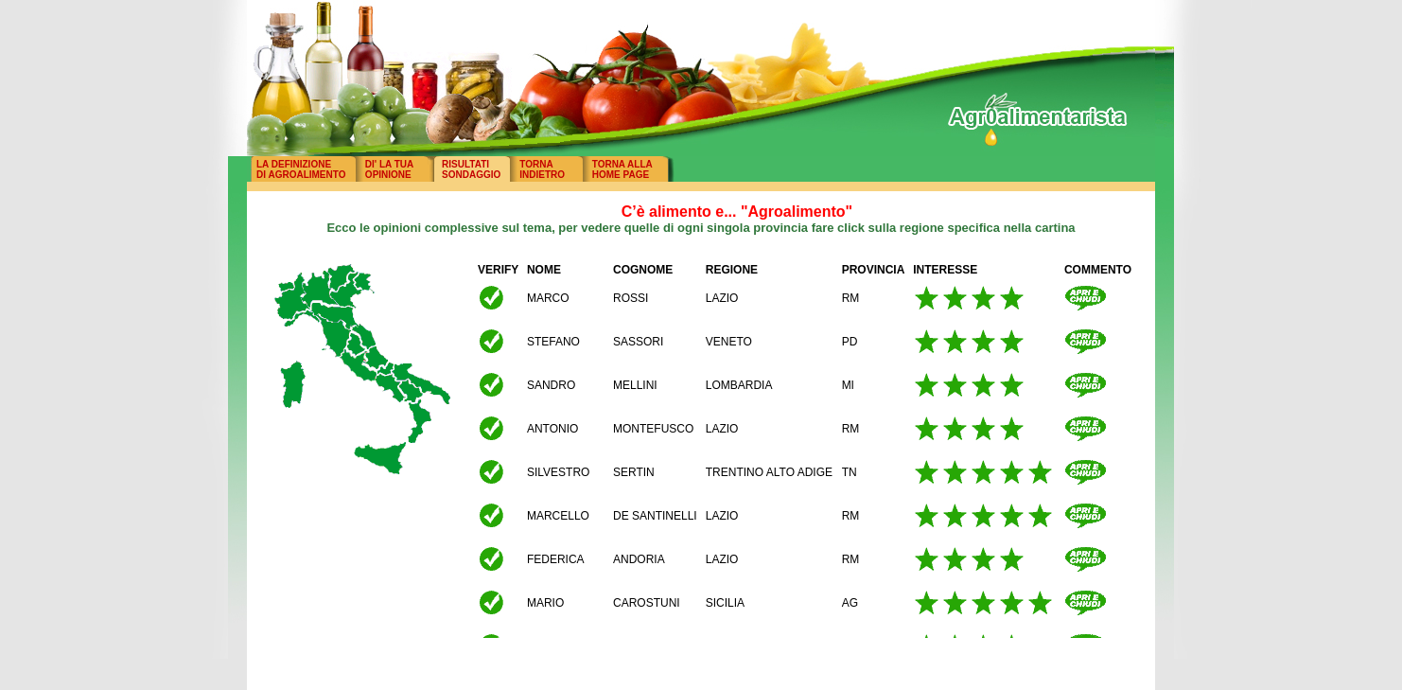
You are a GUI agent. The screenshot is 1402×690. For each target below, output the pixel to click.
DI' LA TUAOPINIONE (389, 169)
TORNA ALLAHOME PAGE (622, 169)
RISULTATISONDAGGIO (471, 169)
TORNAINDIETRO (542, 169)
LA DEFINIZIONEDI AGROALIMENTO (300, 169)
